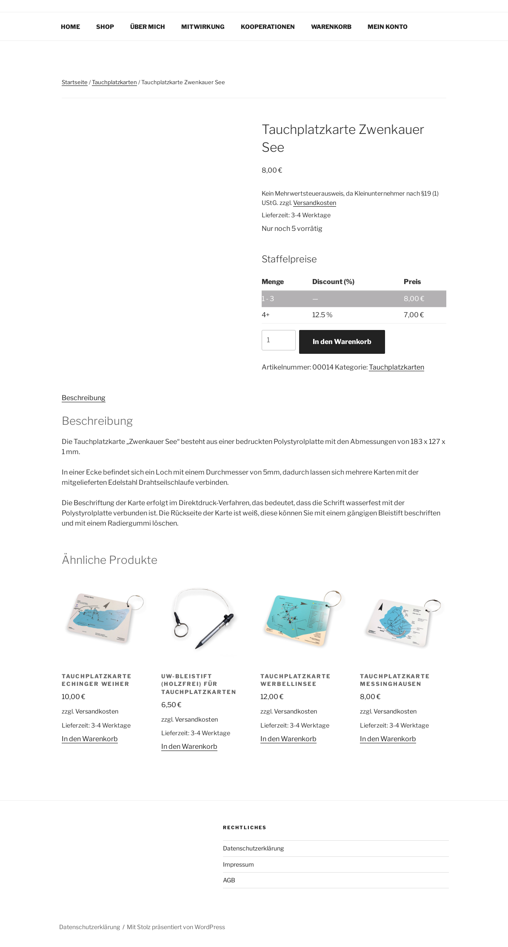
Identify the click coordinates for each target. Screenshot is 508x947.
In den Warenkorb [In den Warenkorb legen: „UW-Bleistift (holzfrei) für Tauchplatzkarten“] (189, 746)
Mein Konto (388, 26)
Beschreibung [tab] (84, 398)
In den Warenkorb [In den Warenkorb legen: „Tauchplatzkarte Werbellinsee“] (288, 739)
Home (70, 26)
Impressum (238, 864)
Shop (105, 26)
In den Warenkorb (342, 342)
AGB (229, 880)
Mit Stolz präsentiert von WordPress (176, 926)
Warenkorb (331, 26)
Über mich (147, 26)
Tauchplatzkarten (114, 82)
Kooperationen (268, 26)
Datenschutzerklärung (253, 848)
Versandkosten (314, 203)
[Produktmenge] (279, 340)
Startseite (75, 82)
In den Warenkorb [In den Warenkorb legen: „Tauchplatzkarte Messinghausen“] (388, 739)
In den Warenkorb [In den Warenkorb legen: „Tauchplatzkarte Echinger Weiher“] (90, 739)
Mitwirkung (203, 26)
